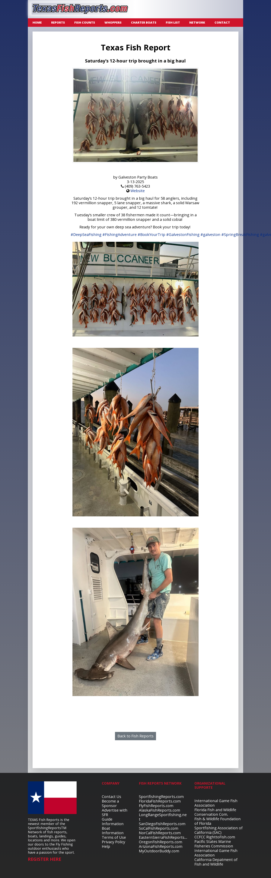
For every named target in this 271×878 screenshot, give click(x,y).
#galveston (210, 234)
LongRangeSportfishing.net (163, 817)
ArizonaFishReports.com (160, 846)
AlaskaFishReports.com (159, 810)
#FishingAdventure (119, 234)
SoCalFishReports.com (158, 828)
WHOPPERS (113, 22)
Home (37, 22)
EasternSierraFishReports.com (166, 837)
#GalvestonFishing (182, 234)
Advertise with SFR (114, 812)
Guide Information (113, 821)
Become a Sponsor (110, 803)
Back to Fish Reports (135, 736)
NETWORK (197, 22)
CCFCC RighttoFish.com (214, 836)
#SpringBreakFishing (240, 234)
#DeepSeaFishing (86, 234)
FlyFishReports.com (156, 805)
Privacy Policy (113, 841)
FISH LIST (173, 22)
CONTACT (222, 22)
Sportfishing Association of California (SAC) (218, 830)
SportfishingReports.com (161, 796)
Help (106, 846)
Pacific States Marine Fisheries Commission (213, 844)
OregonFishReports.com (160, 841)
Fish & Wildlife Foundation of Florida (217, 821)
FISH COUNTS (84, 22)
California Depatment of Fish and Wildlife (216, 862)
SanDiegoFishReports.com (162, 823)
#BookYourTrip (151, 234)
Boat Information (113, 830)
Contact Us (111, 796)
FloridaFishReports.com (160, 801)
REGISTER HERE (44, 859)
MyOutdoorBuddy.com (159, 850)
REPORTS (58, 22)
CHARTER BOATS (143, 22)
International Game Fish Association (216, 803)
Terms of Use (114, 837)
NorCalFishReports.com (160, 832)
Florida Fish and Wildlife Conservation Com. (215, 812)
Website (137, 190)
